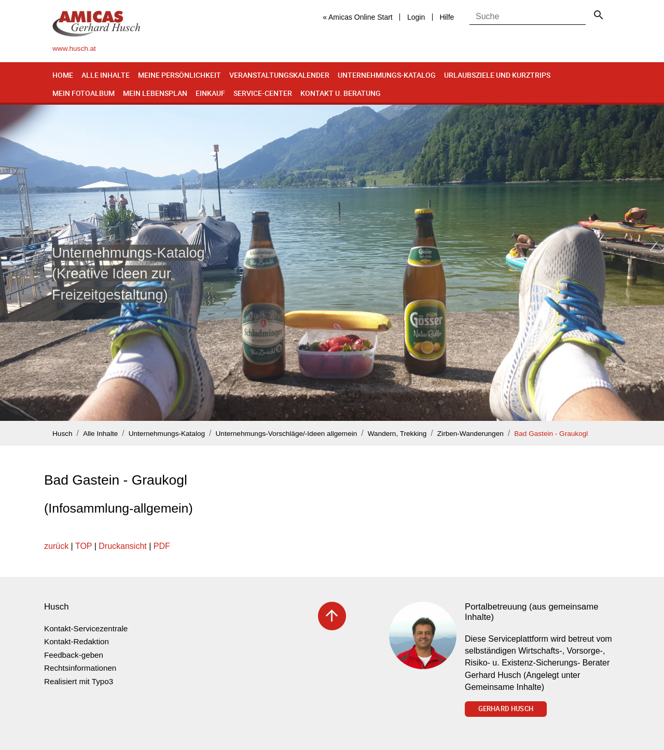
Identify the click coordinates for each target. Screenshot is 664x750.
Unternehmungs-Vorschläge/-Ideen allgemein (286, 433)
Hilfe (446, 17)
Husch (62, 433)
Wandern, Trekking (397, 433)
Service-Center (262, 93)
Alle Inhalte (105, 75)
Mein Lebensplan (155, 93)
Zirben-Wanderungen (470, 433)
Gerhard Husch (505, 708)
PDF (162, 546)
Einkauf (210, 93)
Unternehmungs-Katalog (387, 75)
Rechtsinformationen (80, 667)
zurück (56, 546)
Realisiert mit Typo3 (78, 681)
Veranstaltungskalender (279, 75)
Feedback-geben (73, 654)
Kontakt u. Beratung (340, 93)
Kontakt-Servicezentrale (86, 628)
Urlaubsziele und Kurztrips (497, 75)
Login (416, 17)
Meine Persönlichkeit (179, 75)
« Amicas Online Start (358, 17)
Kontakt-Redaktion (76, 641)
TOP (83, 546)
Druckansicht (122, 546)
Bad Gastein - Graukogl (551, 433)
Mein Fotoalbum (83, 93)
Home (62, 75)
